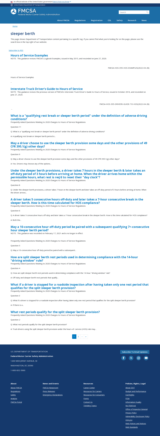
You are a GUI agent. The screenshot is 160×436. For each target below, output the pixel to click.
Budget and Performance (136, 391)
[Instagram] (138, 358)
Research (132, 20)
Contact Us (88, 402)
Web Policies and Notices (136, 423)
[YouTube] (146, 358)
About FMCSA (63, 20)
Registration (96, 20)
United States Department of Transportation (29, 5)
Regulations (80, 20)
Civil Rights (130, 395)
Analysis (14, 398)
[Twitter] (131, 358)
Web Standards (132, 427)
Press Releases (49, 391)
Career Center (89, 388)
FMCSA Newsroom (50, 388)
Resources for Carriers (93, 391)
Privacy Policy (131, 413)
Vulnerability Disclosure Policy (137, 416)
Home (15, 26)
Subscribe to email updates (135, 352)
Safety (120, 20)
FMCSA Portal (16, 402)
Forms (86, 398)
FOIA (128, 398)
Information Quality (133, 402)
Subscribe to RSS (16, 50)
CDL (109, 20)
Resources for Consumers (94, 395)
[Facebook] (123, 358)
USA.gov (129, 420)
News (144, 20)
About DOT (130, 388)
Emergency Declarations (53, 395)
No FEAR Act (131, 405)
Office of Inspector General (137, 409)
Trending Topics (90, 405)
